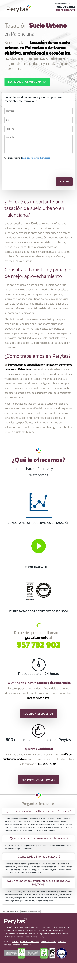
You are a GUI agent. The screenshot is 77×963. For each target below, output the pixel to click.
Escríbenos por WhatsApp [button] (27, 81)
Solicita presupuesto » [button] (38, 713)
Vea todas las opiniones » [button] (39, 779)
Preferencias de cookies (22, 945)
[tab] (38, 811)
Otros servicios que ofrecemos (30, 911)
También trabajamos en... (11, 911)
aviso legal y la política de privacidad (36, 158)
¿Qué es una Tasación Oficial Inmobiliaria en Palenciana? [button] (38, 811)
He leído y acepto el (27, 158)
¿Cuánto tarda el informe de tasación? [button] (38, 856)
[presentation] (20, 166)
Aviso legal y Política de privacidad (25, 942)
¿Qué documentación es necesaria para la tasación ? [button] (38, 838)
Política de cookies (48, 942)
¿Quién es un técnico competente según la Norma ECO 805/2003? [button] (38, 882)
